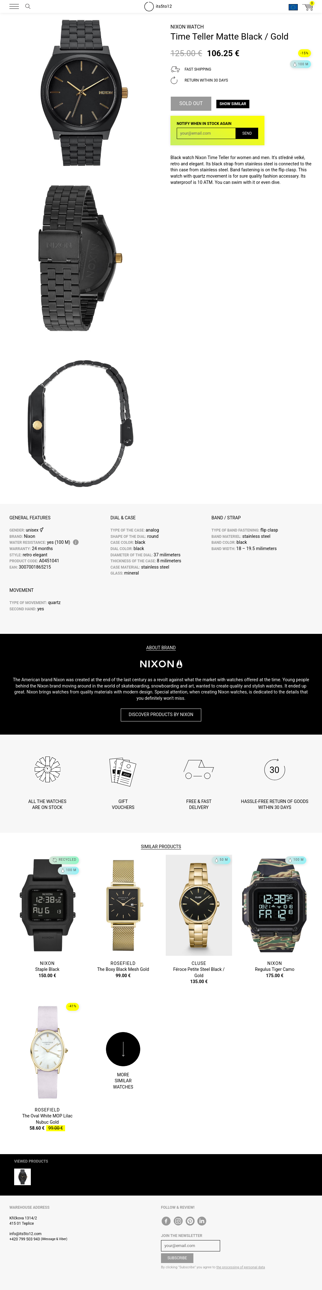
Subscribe (177, 1258)
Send (247, 133)
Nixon (178, 27)
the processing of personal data (240, 1267)
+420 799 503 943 (24, 1239)
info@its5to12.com (25, 1234)
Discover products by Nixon (161, 714)
